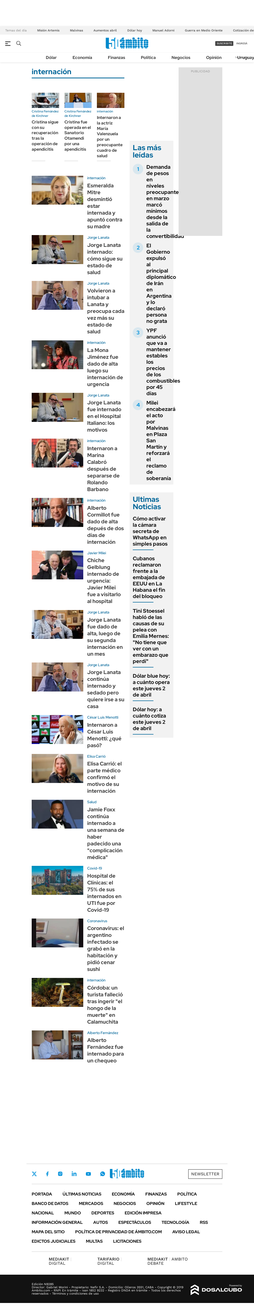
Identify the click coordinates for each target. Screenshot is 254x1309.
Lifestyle (186, 1203)
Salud (92, 802)
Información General (57, 1222)
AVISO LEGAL (186, 1232)
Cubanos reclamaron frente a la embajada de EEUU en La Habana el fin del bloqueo (149, 577)
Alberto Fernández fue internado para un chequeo (105, 1050)
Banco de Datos (50, 1203)
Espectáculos (134, 1222)
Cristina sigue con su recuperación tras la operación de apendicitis (45, 135)
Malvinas (76, 30)
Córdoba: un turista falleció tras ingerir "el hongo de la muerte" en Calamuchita (105, 1004)
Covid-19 (94, 868)
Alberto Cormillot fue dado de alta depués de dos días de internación (105, 524)
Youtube (88, 1174)
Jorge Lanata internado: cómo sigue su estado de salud (105, 259)
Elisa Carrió (96, 756)
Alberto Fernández (102, 1032)
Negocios (181, 57)
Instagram (60, 1173)
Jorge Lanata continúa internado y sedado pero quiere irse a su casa (105, 689)
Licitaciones (127, 1241)
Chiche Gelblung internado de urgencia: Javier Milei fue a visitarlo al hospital (104, 581)
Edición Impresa (143, 1213)
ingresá (241, 43)
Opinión (214, 57)
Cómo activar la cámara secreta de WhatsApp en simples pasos (150, 531)
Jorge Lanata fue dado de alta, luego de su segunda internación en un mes (105, 636)
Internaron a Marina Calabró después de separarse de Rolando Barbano (103, 469)
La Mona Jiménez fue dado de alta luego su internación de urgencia (105, 367)
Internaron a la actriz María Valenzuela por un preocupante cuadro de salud (110, 137)
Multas (94, 1241)
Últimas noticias (82, 1194)
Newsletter (205, 1173)
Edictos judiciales (53, 1241)
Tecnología (175, 1222)
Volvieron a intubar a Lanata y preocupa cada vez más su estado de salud (105, 311)
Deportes (102, 1213)
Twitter (34, 1174)
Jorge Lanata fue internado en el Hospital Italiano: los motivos (104, 416)
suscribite (224, 43)
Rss (204, 1222)
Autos (100, 1222)
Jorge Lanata (98, 237)
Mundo (72, 1213)
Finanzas (116, 57)
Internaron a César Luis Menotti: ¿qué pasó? (104, 735)
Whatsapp (102, 1173)
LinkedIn (74, 1173)
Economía (82, 57)
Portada (42, 1194)
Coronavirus (97, 921)
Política (148, 57)
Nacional (43, 1213)
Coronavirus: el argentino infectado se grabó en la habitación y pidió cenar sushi (105, 949)
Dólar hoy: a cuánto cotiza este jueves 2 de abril (149, 719)
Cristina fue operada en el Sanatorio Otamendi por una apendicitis (77, 135)
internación (105, 111)
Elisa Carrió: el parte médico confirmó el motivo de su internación (104, 777)
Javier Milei (96, 553)
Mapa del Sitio (48, 1232)
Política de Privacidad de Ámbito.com (118, 1232)
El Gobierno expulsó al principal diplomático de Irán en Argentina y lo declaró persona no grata (161, 283)
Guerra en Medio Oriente (204, 30)
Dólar (51, 57)
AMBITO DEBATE (167, 1261)
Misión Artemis (48, 30)
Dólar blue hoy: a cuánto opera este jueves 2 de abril (151, 685)
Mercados (91, 1203)
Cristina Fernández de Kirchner (45, 113)
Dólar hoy (134, 30)
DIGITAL (60, 1261)
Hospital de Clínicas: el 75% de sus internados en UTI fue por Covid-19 (104, 892)
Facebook (47, 1173)
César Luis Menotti (102, 717)
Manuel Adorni (163, 30)
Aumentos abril (105, 30)
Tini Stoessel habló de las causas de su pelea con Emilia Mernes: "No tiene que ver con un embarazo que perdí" (151, 636)
